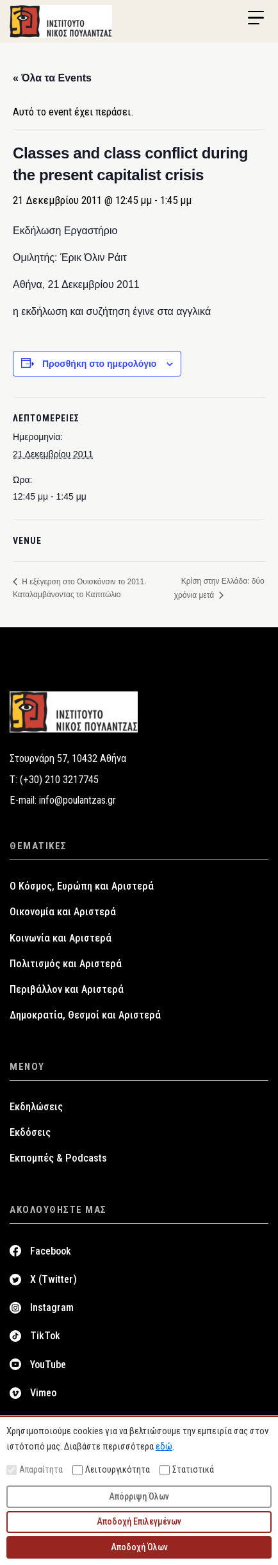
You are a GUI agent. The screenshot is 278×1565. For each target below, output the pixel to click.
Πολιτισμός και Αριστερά (66, 964)
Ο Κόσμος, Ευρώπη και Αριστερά (82, 886)
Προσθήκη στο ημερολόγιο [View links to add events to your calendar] (99, 364)
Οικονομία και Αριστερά (63, 912)
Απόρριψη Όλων (139, 1496)
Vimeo (43, 1393)
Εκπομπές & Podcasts (58, 1158)
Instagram (52, 1307)
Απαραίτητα (34, 1469)
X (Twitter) (53, 1279)
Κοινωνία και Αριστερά (60, 938)
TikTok (45, 1336)
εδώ (164, 1446)
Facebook (50, 1251)
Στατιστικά (186, 1469)
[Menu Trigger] (256, 18)
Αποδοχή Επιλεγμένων (139, 1521)
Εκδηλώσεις (36, 1107)
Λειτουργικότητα (111, 1469)
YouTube (48, 1364)
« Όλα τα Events (52, 77)
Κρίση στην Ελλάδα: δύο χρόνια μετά (219, 588)
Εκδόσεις (30, 1132)
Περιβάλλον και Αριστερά (67, 989)
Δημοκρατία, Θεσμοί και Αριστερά (85, 1015)
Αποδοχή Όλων (139, 1547)
